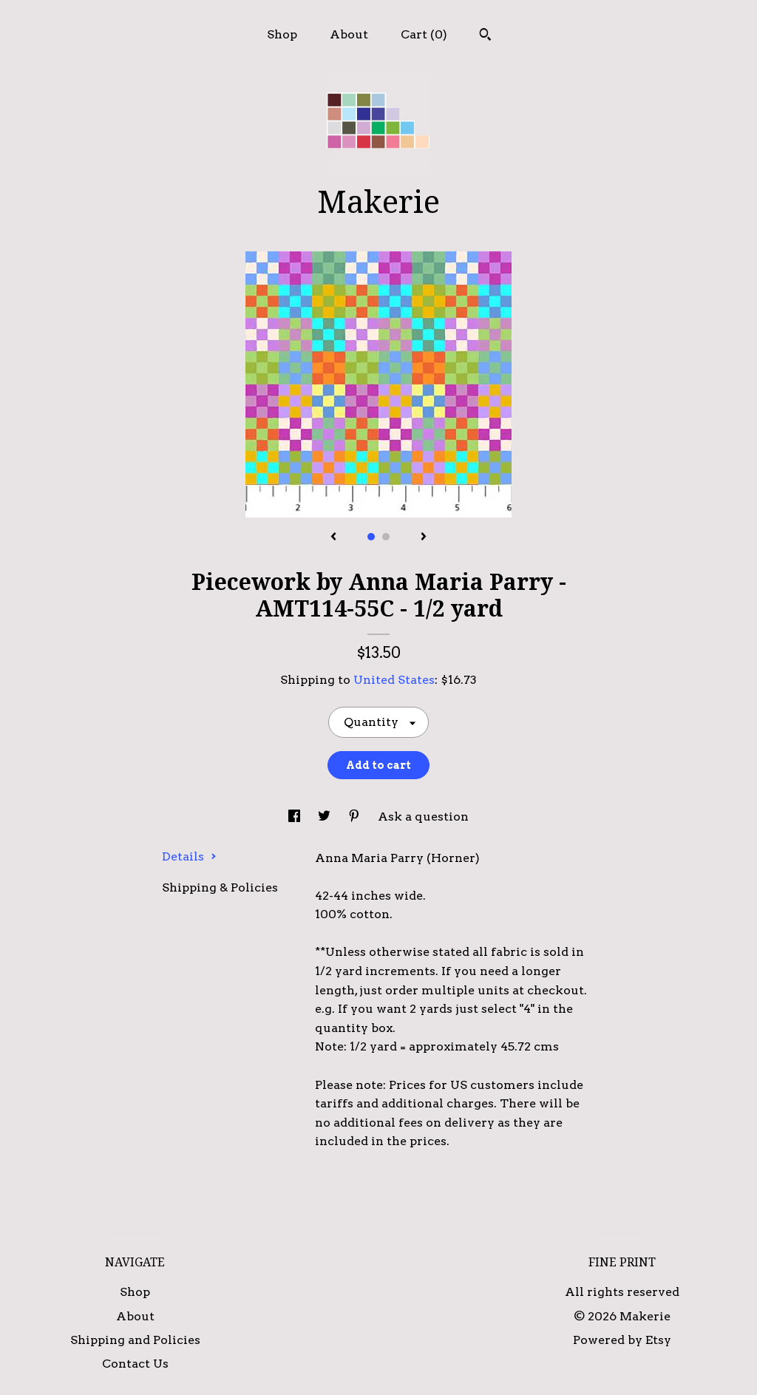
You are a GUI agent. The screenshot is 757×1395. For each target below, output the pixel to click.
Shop (282, 34)
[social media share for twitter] (325, 816)
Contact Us (135, 1364)
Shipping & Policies (220, 887)
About (349, 34)
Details (189, 856)
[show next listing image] (423, 537)
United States (394, 680)
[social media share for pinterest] (355, 816)
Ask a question (423, 816)
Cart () (424, 34)
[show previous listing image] (333, 537)
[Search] (485, 36)
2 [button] (386, 536)
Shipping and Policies (135, 1340)
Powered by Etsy (622, 1340)
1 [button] (371, 536)
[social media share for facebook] (295, 816)
